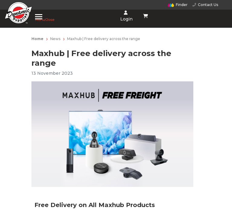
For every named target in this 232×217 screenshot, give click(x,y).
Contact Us (205, 4)
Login (126, 16)
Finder (178, 4)
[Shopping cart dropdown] (146, 16)
